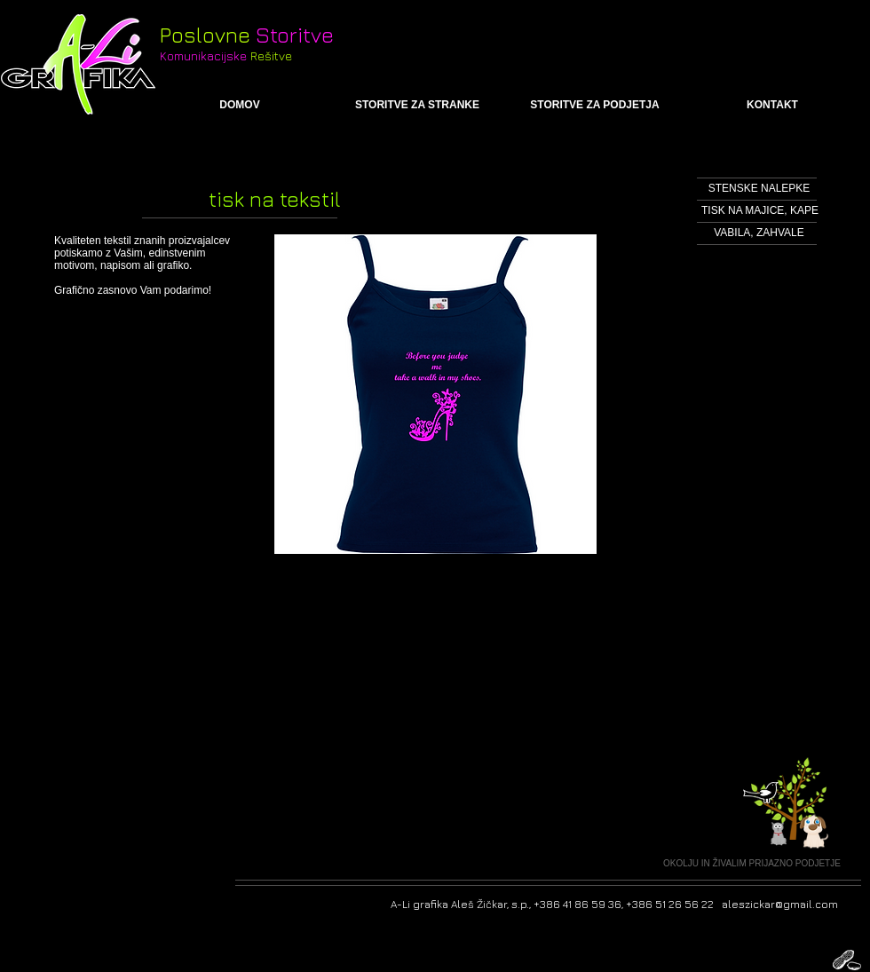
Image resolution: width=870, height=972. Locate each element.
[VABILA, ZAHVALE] (759, 233)
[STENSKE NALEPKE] (759, 188)
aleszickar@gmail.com (780, 904)
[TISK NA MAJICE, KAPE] (760, 210)
